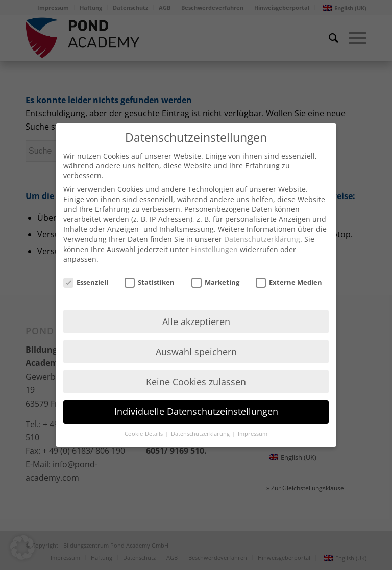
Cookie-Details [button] (144, 433)
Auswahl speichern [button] (196, 351)
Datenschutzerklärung (262, 239)
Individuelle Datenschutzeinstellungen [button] (196, 411)
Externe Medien (289, 282)
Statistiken (150, 282)
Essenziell (85, 282)
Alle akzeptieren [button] (196, 321)
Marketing (215, 282)
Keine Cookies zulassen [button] (196, 382)
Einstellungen (214, 249)
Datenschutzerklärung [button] (201, 433)
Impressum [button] (252, 433)
